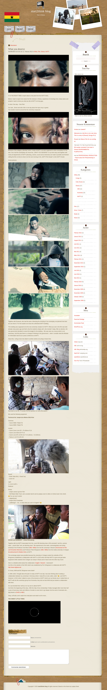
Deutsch (43, 563)
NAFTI (47, 51)
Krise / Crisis (77, 210)
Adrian (76, 342)
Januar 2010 (77, 285)
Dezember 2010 (78, 263)
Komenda (80, 192)
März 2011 (77, 255)
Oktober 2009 (78, 297)
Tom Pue (76, 360)
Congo (77, 178)
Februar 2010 (78, 281)
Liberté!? (83, 129)
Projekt (20, 29)
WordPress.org (78, 327)
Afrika (35, 51)
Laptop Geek (75, 686)
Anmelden (77, 315)
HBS (22, 592)
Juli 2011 (76, 244)
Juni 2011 (77, 248)
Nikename (77, 133)
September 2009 (78, 300)
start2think (77, 357)
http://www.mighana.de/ (14, 567)
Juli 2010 (76, 270)
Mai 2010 (76, 278)
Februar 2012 (78, 233)
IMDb (34, 547)
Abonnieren (13, 45)
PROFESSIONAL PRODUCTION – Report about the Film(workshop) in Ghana (85, 158)
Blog (9, 29)
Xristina (76, 129)
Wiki (30, 547)
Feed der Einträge (79, 319)
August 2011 (77, 240)
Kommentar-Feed (79, 323)
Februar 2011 (78, 259)
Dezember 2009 (78, 289)
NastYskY (77, 353)
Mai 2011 (76, 251)
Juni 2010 (77, 274)
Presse (30, 29)
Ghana (43, 51)
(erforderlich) (36, 637)
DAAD (18, 592)
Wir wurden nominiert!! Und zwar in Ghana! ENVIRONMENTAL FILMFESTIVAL (84, 149)
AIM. (75, 345)
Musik (75, 214)
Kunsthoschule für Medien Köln (17, 552)
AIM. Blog (77, 349)
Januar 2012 (77, 236)
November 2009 (78, 293)
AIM (78, 189)
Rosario (76, 139)
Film (39, 51)
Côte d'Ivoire (79, 182)
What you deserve (16, 49)
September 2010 (78, 266)
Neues (76, 218)
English (37, 563)
